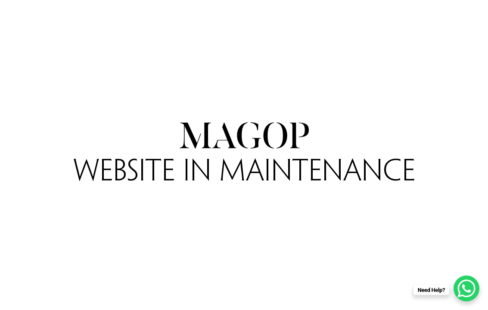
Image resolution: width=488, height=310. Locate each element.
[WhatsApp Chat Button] (466, 288)
